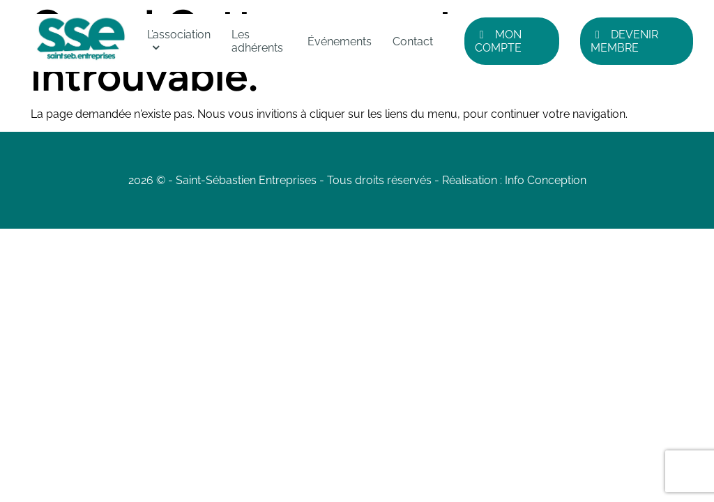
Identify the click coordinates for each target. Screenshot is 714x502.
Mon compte (498, 41)
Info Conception (545, 180)
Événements (339, 41)
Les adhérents (257, 41)
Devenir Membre (624, 41)
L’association (179, 34)
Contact (413, 41)
